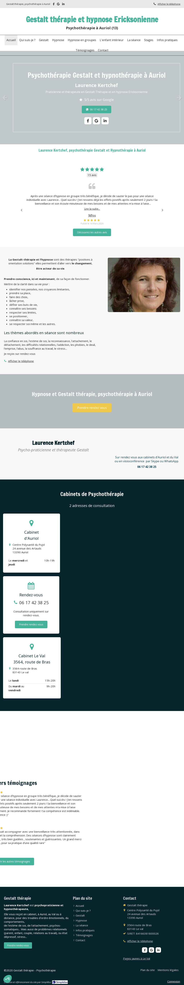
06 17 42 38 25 (34, 602)
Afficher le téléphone (169, 4)
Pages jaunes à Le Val (136, 958)
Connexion (173, 981)
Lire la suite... (92, 208)
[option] (92, 97)
